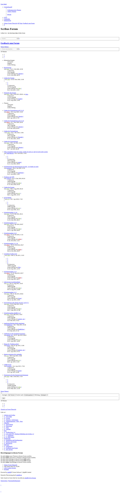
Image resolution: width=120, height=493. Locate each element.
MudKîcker (9, 325)
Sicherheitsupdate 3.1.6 (10, 271)
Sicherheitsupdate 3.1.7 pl (11, 243)
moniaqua (9, 168)
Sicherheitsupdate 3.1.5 (10, 292)
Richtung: (41, 395)
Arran (19, 298)
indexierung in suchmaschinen (12, 282)
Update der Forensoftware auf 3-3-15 (14, 110)
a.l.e (19, 193)
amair (19, 162)
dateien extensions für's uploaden (13, 354)
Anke (7, 69)
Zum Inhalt (4, 4)
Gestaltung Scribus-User (10, 254)
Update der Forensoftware (11, 131)
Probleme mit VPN (9, 177)
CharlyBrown (10, 153)
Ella (19, 267)
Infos (26, 94)
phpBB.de (19, 475)
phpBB (9, 472)
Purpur (8, 345)
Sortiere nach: (25, 395)
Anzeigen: (9, 395)
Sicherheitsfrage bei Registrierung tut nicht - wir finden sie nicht (21, 166)
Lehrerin (20, 73)
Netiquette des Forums (10, 93)
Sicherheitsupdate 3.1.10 (10, 212)
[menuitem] (14, 10)
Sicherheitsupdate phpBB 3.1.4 (12, 313)
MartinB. (20, 137)
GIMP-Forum (7, 364)
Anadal (20, 99)
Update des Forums (9, 78)
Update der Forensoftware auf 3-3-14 (14, 121)
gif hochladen (7, 197)
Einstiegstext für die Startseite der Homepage (16, 375)
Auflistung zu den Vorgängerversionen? (14, 333)
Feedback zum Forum (10, 43)
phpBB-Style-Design (30, 478)
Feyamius (9, 366)
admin (8, 112)
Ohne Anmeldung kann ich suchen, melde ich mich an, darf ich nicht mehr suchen (26, 152)
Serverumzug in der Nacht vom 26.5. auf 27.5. (16, 302)
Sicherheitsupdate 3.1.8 (10, 233)
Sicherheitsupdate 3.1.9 (10, 223)
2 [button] (4, 56)
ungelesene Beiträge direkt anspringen (14, 323)
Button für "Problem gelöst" (11, 344)
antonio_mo (21, 319)
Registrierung (7, 67)
